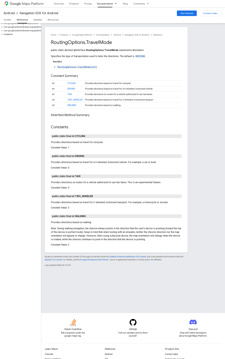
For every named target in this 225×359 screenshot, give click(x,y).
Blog (125, 3)
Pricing (87, 3)
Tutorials (49, 354)
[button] (20, 23)
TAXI (69, 94)
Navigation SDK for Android (39, 13)
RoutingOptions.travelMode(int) (77, 67)
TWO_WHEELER (75, 100)
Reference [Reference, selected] (22, 19)
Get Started (187, 13)
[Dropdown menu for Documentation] (116, 3)
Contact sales (210, 13)
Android (9, 13)
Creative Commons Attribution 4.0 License (127, 256)
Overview (59, 3)
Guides (7, 19)
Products (74, 3)
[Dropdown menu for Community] (148, 3)
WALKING (71, 105)
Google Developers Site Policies (94, 259)
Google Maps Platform (82, 35)
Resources (53, 19)
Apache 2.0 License (53, 259)
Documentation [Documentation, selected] (105, 3)
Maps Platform (27, 4)
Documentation (103, 35)
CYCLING (71, 83)
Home (53, 35)
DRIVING (140, 56)
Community (139, 3)
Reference (157, 35)
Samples (37, 19)
